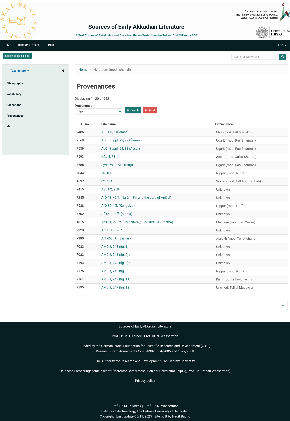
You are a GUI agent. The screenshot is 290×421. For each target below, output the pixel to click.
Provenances (14, 115)
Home (7, 45)
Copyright (107, 416)
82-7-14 (106, 181)
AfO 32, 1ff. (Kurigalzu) (118, 205)
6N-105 (106, 173)
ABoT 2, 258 (110, 189)
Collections (13, 105)
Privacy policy (145, 381)
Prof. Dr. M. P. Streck (127, 336)
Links (50, 45)
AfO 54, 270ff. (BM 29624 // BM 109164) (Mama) (137, 222)
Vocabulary (13, 94)
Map (9, 126)
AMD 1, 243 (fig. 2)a (115, 255)
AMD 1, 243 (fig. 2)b (115, 263)
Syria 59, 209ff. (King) (117, 165)
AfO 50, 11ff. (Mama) (116, 214)
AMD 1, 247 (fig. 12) (115, 287)
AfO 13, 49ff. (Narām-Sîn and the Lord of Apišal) (136, 197)
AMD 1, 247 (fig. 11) (115, 279)
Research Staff (29, 45)
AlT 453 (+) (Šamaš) (116, 238)
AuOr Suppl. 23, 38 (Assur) (120, 148)
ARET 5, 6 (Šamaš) (115, 132)
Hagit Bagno (181, 416)
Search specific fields (17, 55)
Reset (150, 110)
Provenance (83, 106)
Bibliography (14, 83)
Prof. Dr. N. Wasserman (161, 336)
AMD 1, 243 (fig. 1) (115, 246)
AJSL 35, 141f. (112, 230)
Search (133, 110)
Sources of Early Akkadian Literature (136, 27)
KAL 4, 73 (108, 156)
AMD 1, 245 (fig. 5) (115, 271)
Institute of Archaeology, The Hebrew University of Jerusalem (144, 411)
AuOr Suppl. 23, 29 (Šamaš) (121, 140)
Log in (282, 45)
